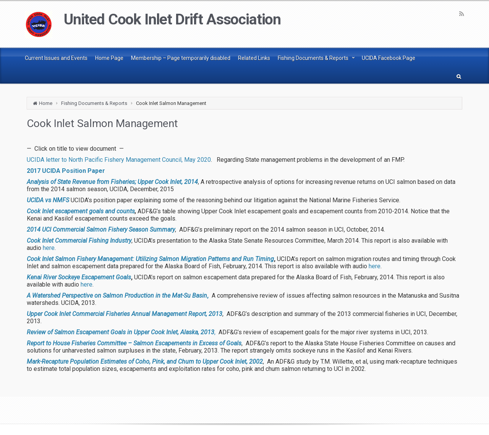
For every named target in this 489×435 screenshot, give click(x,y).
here (49, 247)
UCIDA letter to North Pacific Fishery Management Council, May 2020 (119, 159)
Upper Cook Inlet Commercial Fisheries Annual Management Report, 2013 (124, 313)
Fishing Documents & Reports (313, 58)
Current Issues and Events (56, 58)
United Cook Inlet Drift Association (172, 19)
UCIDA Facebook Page (388, 58)
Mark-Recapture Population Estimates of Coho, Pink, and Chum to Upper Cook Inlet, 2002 (145, 361)
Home (45, 103)
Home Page (109, 58)
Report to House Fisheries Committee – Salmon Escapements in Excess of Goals (134, 343)
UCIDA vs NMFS (48, 200)
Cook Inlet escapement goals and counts (81, 211)
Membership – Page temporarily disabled (180, 58)
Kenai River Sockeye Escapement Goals (79, 277)
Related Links (254, 58)
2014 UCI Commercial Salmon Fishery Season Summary (101, 229)
